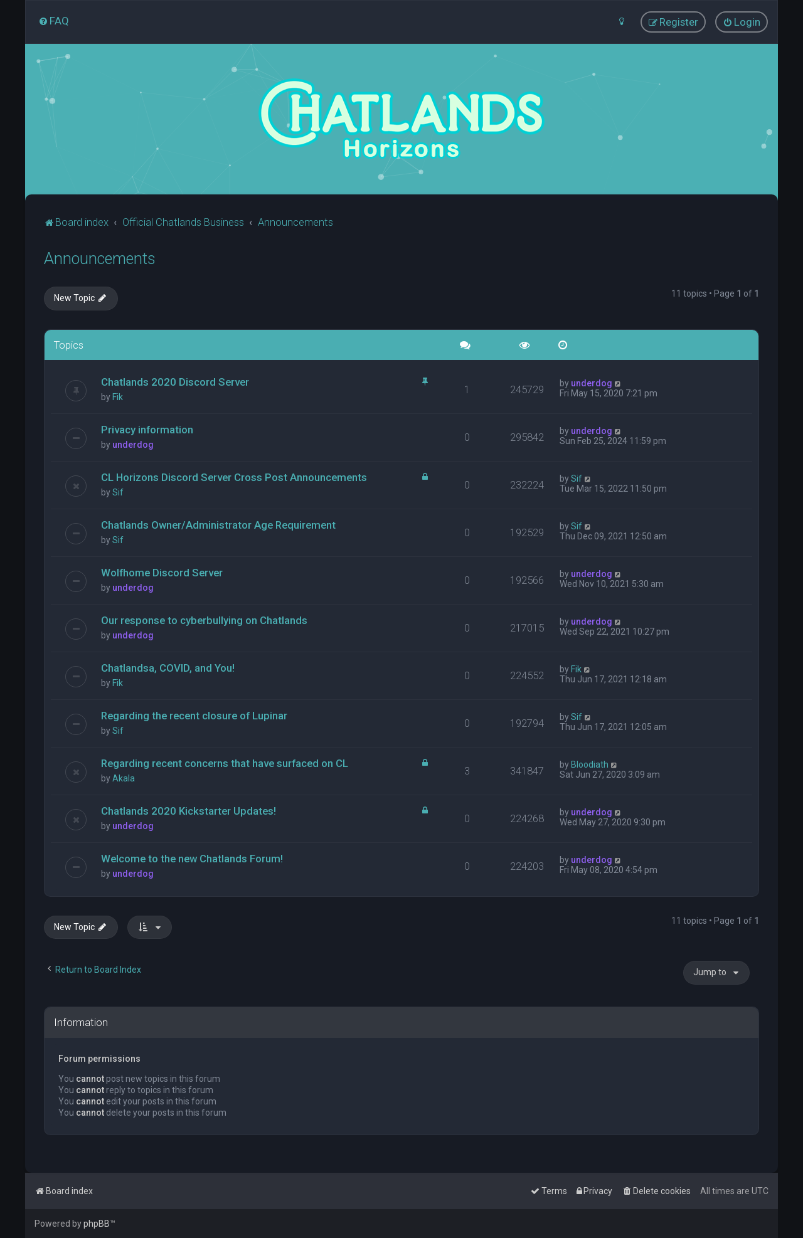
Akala (123, 778)
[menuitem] (53, 20)
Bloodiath (590, 764)
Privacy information (147, 429)
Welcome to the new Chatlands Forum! (192, 858)
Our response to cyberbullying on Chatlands (204, 620)
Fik (117, 397)
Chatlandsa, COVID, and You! (168, 668)
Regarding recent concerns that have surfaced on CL (224, 762)
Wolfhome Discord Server (162, 572)
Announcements (100, 258)
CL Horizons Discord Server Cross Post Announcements (234, 477)
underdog (591, 383)
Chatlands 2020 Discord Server (175, 382)
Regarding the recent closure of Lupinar (194, 715)
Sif (118, 492)
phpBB (96, 1224)
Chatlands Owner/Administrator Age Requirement (218, 525)
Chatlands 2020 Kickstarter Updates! (188, 810)
